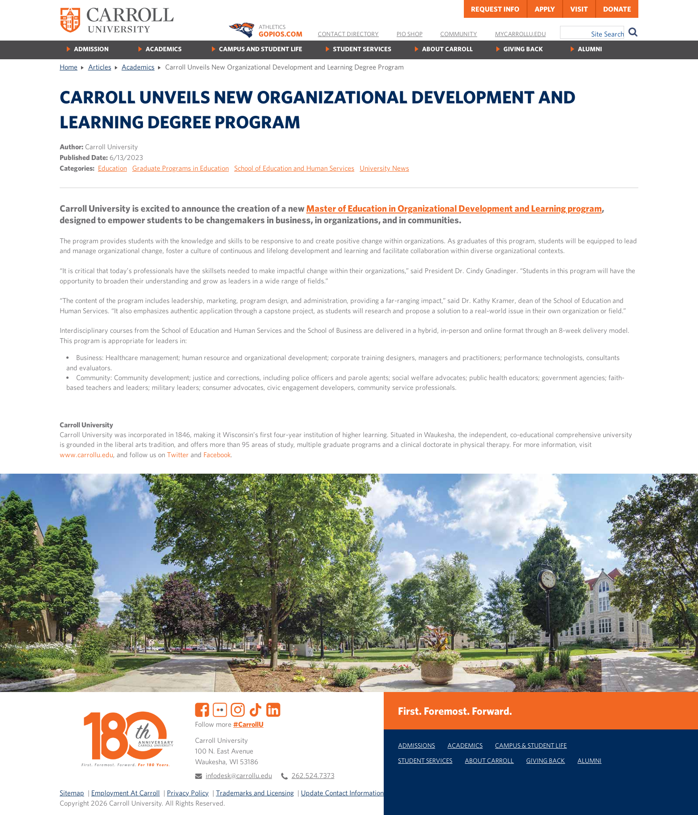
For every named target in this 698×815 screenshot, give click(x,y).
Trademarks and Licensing (255, 793)
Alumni (590, 49)
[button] (681, 798)
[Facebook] (202, 709)
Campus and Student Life (260, 49)
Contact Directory (348, 33)
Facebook (217, 455)
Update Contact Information (342, 793)
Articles (99, 67)
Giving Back (523, 49)
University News (384, 168)
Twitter (178, 455)
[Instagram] (238, 709)
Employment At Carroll (125, 793)
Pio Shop (409, 33)
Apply (545, 9)
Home (68, 67)
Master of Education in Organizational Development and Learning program (454, 208)
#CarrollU (248, 724)
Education (112, 168)
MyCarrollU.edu (520, 33)
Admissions (416, 745)
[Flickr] (220, 709)
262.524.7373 (313, 775)
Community (458, 33)
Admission (91, 49)
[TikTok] (255, 709)
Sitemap (72, 793)
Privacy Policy (188, 793)
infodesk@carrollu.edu (239, 775)
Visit (579, 9)
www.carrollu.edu (86, 455)
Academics (164, 49)
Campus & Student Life (531, 745)
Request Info (495, 9)
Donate (617, 9)
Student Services (362, 49)
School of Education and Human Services (294, 168)
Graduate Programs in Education (180, 168)
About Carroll (447, 49)
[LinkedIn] (273, 709)
